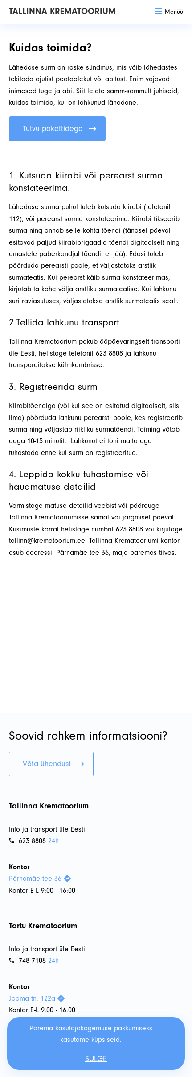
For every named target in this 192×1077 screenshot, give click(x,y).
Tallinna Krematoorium (62, 11)
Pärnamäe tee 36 (40, 879)
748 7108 (27, 961)
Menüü (169, 12)
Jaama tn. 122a (37, 998)
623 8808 (27, 841)
